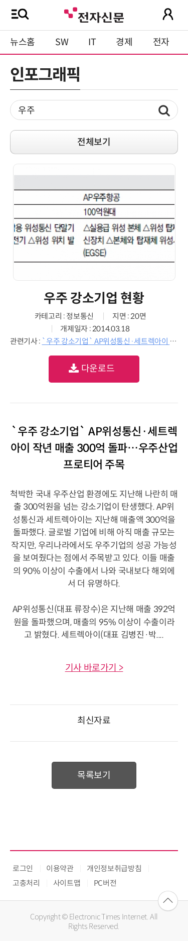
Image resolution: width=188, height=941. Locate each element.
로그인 (23, 868)
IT (92, 42)
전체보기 (94, 142)
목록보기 (94, 775)
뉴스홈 (22, 42)
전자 (161, 42)
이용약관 (60, 868)
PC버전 (105, 883)
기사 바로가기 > (94, 667)
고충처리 (26, 883)
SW (61, 42)
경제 (124, 42)
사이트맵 (67, 883)
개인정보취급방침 (114, 868)
